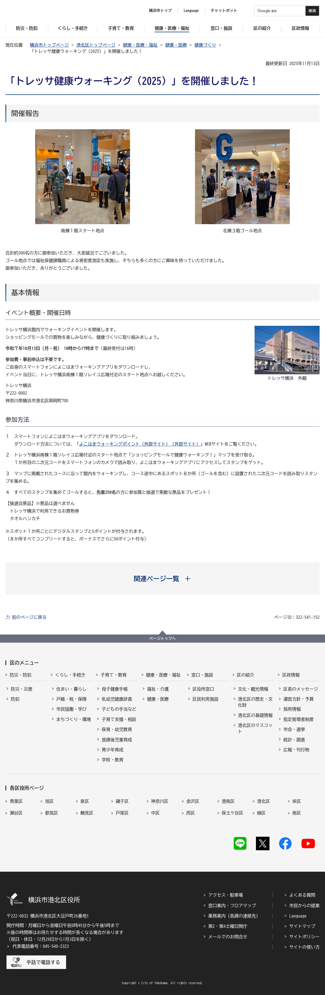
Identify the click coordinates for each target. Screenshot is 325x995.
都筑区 (51, 813)
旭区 (49, 801)
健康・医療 (176, 45)
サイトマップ (302, 926)
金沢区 (192, 801)
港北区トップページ (95, 45)
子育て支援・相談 (119, 719)
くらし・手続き (70, 675)
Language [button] (191, 10)
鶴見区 (86, 813)
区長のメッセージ (300, 689)
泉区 (84, 801)
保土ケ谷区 (232, 813)
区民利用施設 (206, 699)
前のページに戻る (29, 617)
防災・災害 (21, 689)
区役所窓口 (203, 689)
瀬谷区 (16, 813)
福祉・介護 (158, 689)
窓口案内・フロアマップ (232, 905)
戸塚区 (122, 813)
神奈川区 (159, 801)
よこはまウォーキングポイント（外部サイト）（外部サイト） (139, 444)
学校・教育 (112, 760)
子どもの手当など (119, 709)
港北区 (263, 801)
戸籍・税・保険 (71, 699)
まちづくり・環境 (73, 719)
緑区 (261, 813)
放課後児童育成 (117, 740)
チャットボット (224, 10)
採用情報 (292, 709)
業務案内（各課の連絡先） (234, 916)
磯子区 (122, 801)
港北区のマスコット (255, 728)
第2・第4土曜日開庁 (227, 926)
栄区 (296, 801)
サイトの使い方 (304, 947)
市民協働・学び (71, 709)
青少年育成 (112, 750)
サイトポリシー (304, 937)
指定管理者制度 (298, 719)
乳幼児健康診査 (117, 699)
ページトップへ (162, 638)
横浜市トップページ (49, 45)
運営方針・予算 (298, 699)
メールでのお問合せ (227, 937)
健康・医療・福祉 (140, 45)
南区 (296, 813)
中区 (155, 813)
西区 (190, 813)
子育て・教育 (113, 675)
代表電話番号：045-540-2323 (40, 946)
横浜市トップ (160, 10)
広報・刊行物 (296, 750)
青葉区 (16, 801)
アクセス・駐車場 (225, 895)
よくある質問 (302, 895)
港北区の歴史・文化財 (255, 702)
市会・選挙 (294, 729)
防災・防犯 (20, 675)
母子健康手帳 (115, 689)
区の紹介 (245, 675)
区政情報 (291, 675)
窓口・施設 (202, 675)
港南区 (228, 801)
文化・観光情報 (253, 689)
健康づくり (205, 45)
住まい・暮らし (71, 689)
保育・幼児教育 (117, 729)
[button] (162, 578)
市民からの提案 (304, 905)
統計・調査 (294, 740)
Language (298, 916)
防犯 (15, 699)
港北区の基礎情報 (255, 715)
